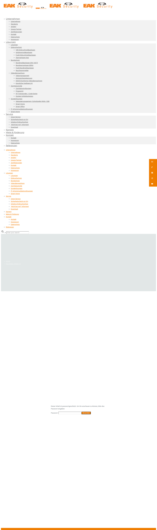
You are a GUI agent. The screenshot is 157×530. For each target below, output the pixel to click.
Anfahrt (13, 158)
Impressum (15, 170)
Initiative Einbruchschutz (19, 204)
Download (14, 209)
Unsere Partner (16, 160)
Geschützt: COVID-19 (13, 264)
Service (8, 196)
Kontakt (13, 165)
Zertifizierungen (16, 163)
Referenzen (10, 227)
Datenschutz (15, 168)
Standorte (14, 155)
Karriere (8, 212)
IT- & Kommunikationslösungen (22, 191)
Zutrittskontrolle (16, 186)
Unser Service (15, 199)
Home (8, 261)
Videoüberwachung (17, 183)
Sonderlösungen (16, 188)
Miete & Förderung (12, 214)
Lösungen (9, 173)
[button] (153, 162)
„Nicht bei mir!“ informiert (20, 206)
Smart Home (15, 194)
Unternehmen (10, 150)
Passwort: (66, 413)
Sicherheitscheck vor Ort (19, 201)
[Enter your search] (17, 232)
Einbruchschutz (16, 178)
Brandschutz (15, 181)
